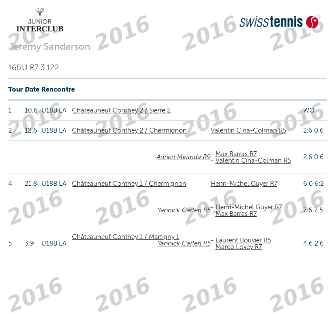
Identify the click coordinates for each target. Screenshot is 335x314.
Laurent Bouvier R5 (243, 240)
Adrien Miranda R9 (184, 157)
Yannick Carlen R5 (184, 210)
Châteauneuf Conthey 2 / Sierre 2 (121, 110)
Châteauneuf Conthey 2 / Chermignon (129, 130)
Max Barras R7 (236, 153)
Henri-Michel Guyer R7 (244, 183)
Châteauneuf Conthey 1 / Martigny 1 (125, 236)
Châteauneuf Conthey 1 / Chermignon (129, 183)
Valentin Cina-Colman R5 (248, 130)
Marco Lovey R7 (238, 246)
